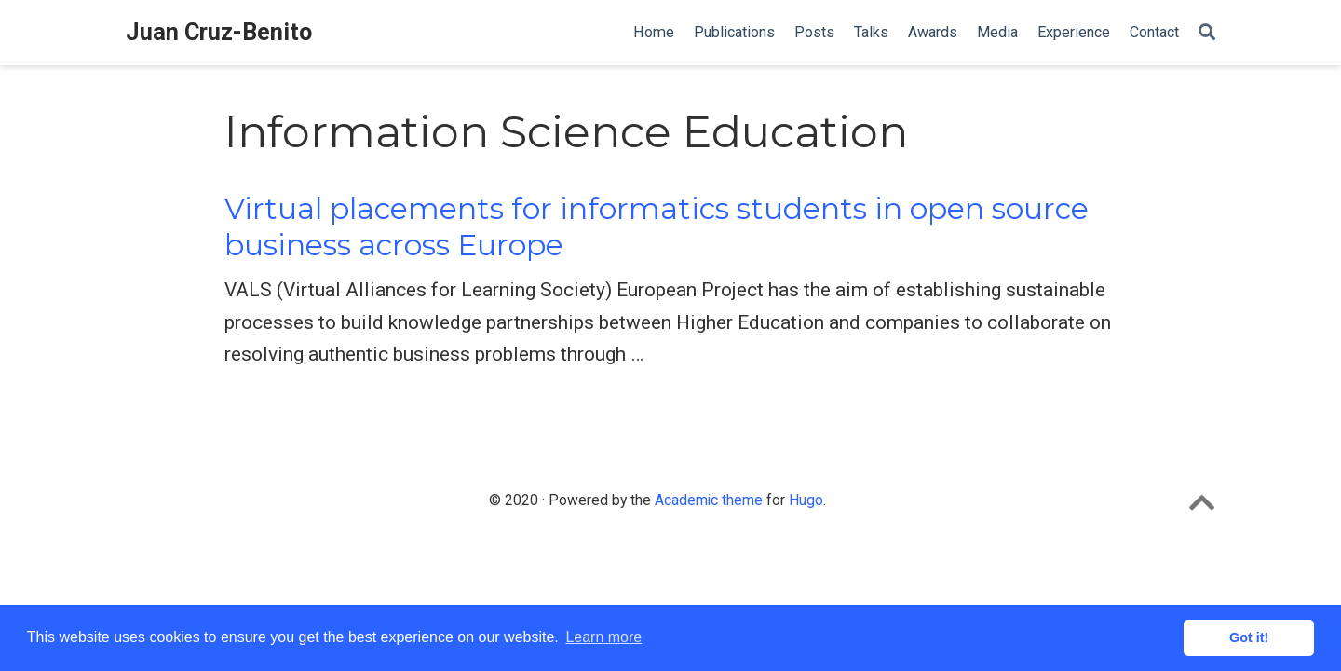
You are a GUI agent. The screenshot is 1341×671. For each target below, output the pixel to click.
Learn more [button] (603, 637)
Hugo (806, 500)
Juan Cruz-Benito (219, 32)
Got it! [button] (1248, 637)
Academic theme (709, 500)
